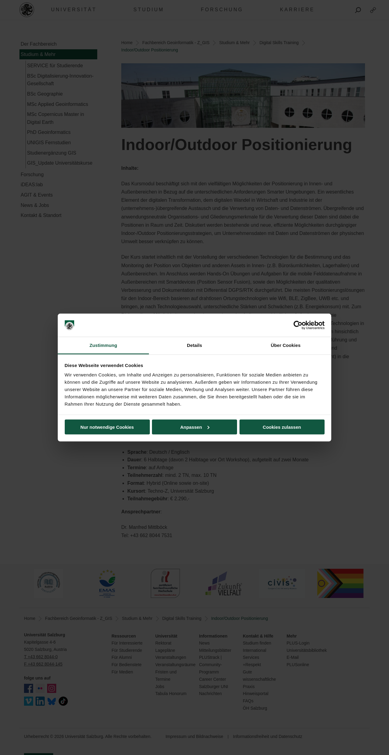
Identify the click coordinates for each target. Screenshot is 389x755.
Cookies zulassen (282, 426)
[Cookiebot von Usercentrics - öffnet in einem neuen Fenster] (298, 325)
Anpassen (194, 426)
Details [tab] (194, 345)
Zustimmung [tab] (103, 345)
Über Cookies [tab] (286, 345)
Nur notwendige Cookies (107, 426)
